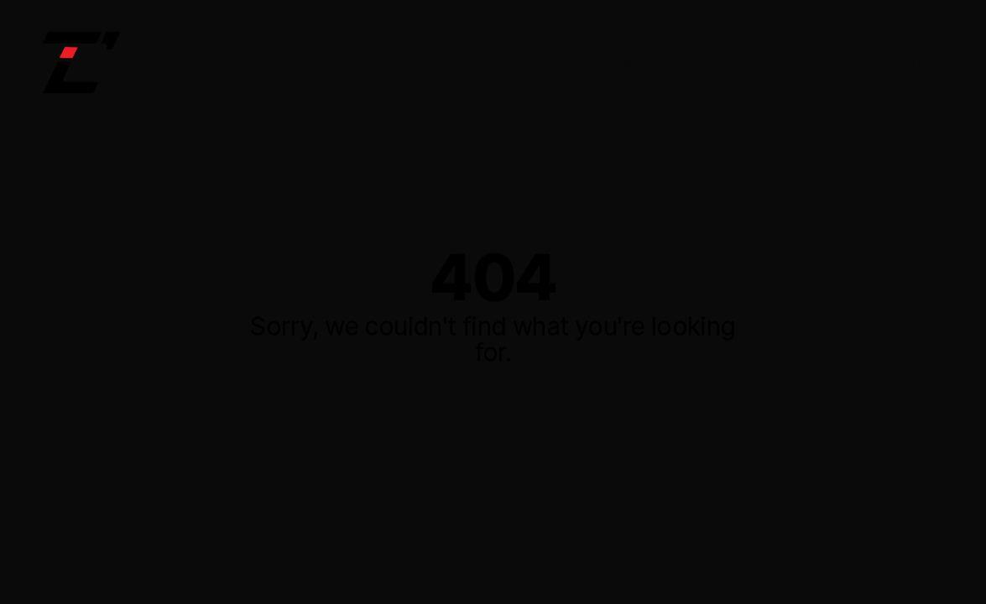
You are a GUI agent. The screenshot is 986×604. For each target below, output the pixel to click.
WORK (639, 62)
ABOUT (844, 62)
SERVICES (708, 62)
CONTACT (918, 62)
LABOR (779, 62)
